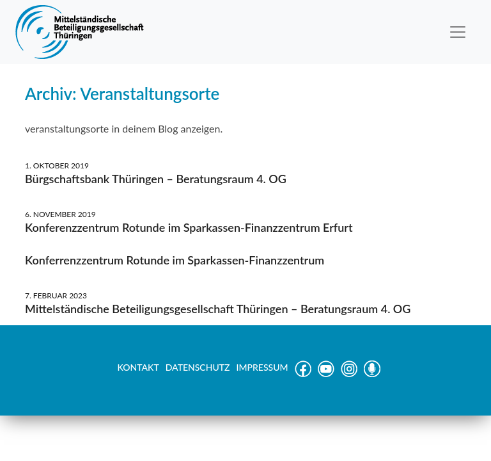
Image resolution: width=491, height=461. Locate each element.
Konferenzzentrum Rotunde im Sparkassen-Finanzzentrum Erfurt (189, 227)
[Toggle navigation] (458, 32)
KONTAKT (138, 367)
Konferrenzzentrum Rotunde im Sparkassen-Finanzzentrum (174, 260)
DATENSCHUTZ (198, 367)
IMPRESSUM (262, 367)
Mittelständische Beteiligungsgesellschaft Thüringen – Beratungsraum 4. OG (217, 309)
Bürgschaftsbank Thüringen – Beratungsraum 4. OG (155, 179)
